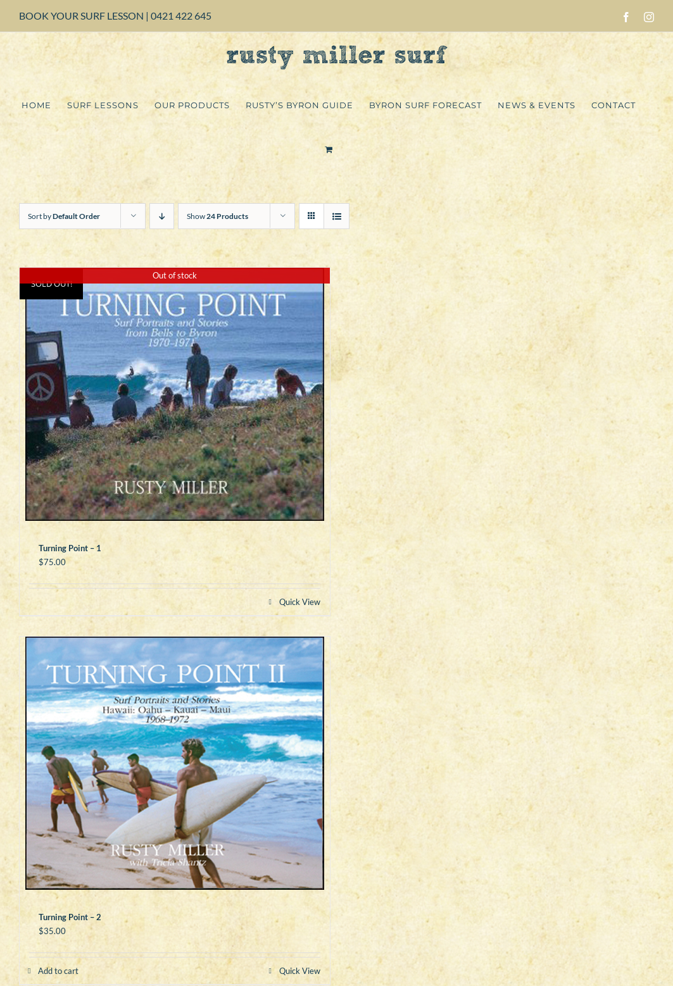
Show (217, 216)
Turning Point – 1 (70, 548)
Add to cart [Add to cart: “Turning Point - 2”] (58, 971)
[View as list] (336, 216)
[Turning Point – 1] (175, 394)
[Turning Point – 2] (175, 763)
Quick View (299, 602)
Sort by (64, 216)
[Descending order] (161, 216)
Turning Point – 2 (70, 917)
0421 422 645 (181, 15)
